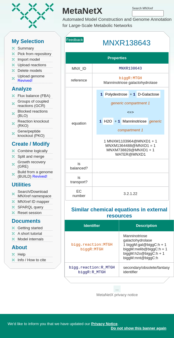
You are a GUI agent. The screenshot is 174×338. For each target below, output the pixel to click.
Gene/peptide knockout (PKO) (31, 133)
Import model (29, 59)
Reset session (30, 212)
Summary (26, 48)
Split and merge (31, 156)
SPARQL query (30, 207)
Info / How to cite (32, 260)
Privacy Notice (104, 324)
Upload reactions (32, 65)
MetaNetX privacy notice (117, 296)
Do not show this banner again (138, 328)
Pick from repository (34, 54)
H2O (108, 122)
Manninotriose (135, 122)
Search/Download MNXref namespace (34, 193)
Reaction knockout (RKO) (33, 123)
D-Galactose (148, 95)
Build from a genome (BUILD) (35, 174)
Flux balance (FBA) (34, 96)
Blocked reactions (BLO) (33, 113)
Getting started (30, 228)
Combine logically (33, 151)
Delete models (30, 70)
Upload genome (31, 78)
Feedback (74, 40)
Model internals (30, 239)
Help (22, 254)
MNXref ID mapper (33, 201)
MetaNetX (82, 11)
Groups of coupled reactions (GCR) (33, 103)
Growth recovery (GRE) (31, 164)
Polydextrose (116, 95)
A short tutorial (30, 233)
